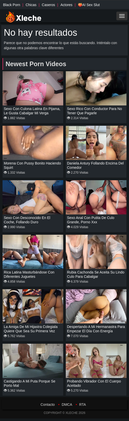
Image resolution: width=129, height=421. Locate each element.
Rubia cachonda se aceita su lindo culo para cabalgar (95, 274)
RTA (82, 404)
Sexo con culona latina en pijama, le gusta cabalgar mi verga (32, 111)
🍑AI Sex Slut (89, 5)
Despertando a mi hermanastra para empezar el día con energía (96, 329)
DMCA (67, 404)
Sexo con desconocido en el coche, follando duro (27, 220)
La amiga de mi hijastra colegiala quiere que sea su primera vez (30, 329)
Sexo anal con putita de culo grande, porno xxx (90, 220)
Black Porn (11, 5)
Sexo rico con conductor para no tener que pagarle (94, 111)
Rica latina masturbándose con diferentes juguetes (29, 274)
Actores (66, 5)
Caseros (48, 5)
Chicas (31, 5)
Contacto (47, 404)
